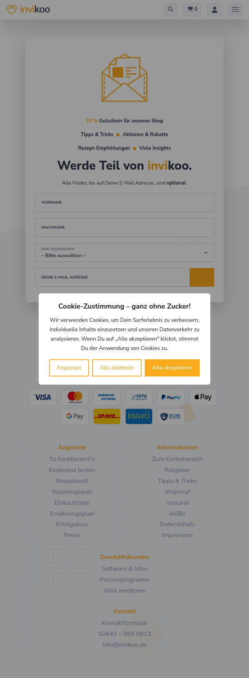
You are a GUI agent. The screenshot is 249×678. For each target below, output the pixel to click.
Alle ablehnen (117, 367)
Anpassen (69, 367)
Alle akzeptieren (172, 367)
